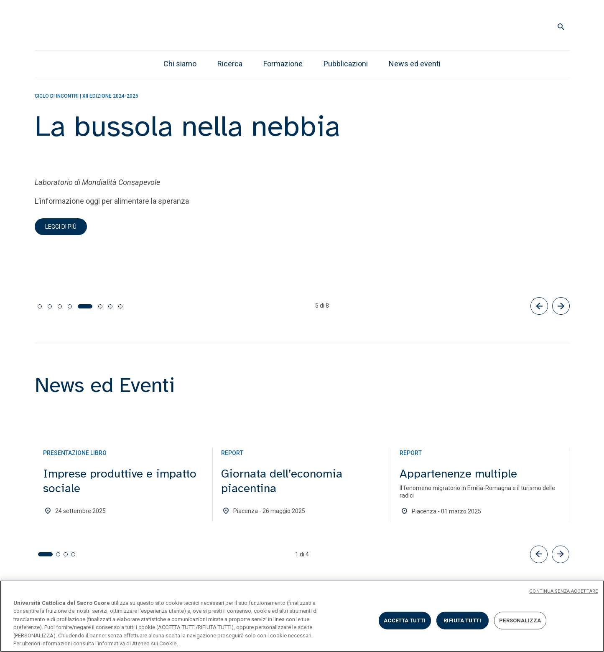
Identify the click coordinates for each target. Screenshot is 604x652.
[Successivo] (561, 306)
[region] (302, 616)
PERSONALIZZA (520, 620)
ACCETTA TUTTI (405, 620)
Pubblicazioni (346, 63)
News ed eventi (415, 63)
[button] (539, 554)
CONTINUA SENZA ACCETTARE (563, 591)
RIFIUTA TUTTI (462, 620)
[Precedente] (539, 306)
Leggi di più (60, 226)
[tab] (40, 306)
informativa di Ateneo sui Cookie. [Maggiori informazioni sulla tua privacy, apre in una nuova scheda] (138, 643)
